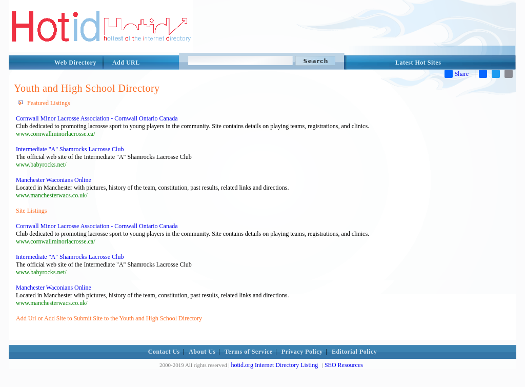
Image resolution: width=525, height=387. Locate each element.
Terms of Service (249, 351)
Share (457, 74)
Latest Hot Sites (418, 62)
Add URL (126, 62)
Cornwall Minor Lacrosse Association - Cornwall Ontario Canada (97, 118)
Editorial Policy (354, 351)
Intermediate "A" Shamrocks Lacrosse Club (70, 149)
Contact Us (164, 351)
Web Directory (75, 62)
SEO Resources (344, 365)
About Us (202, 351)
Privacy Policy (302, 351)
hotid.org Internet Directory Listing (274, 365)
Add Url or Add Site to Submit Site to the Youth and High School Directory (109, 318)
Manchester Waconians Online (53, 180)
